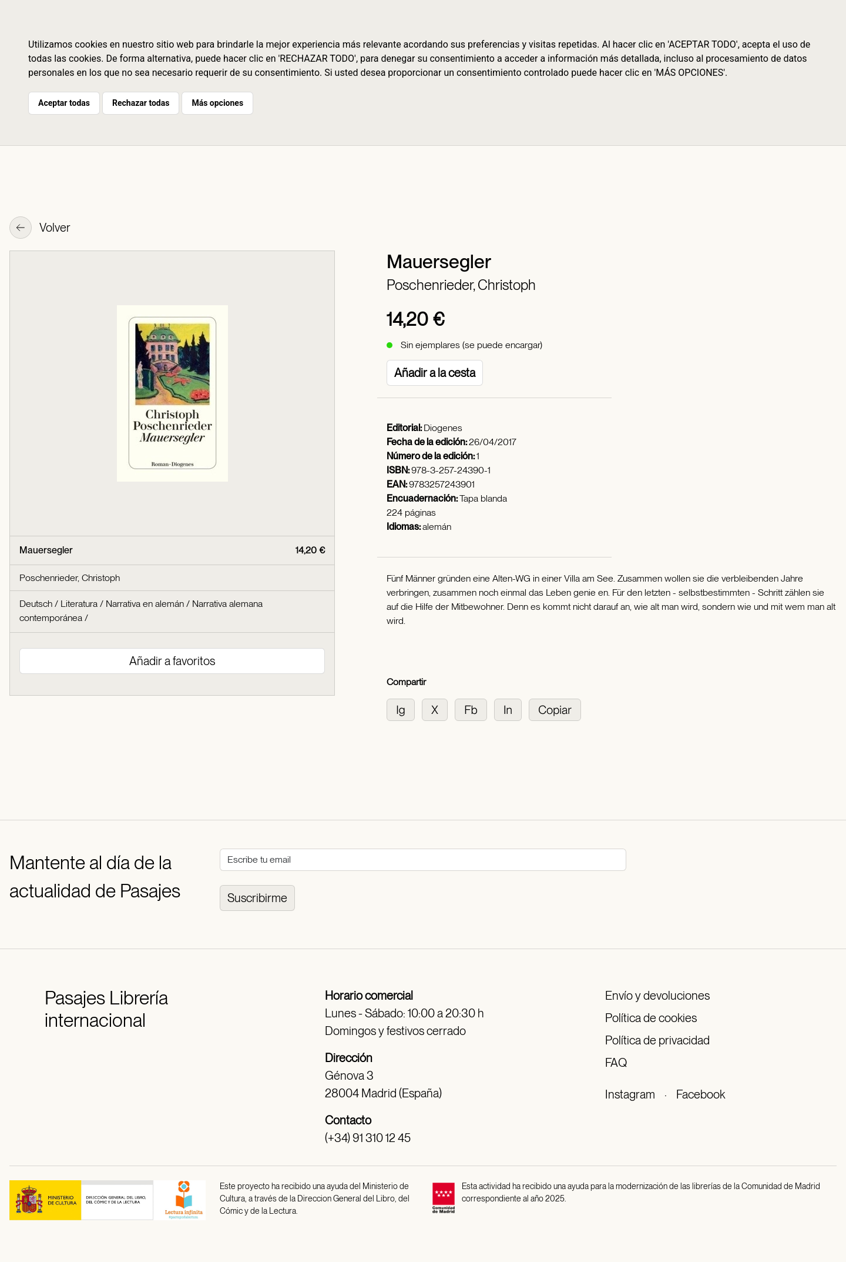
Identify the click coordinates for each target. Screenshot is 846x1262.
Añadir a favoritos (172, 661)
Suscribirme (257, 898)
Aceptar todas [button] (64, 103)
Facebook (700, 1094)
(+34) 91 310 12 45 (368, 1138)
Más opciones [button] (217, 103)
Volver (39, 228)
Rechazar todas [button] (140, 103)
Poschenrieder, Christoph (461, 284)
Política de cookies (651, 1018)
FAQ (616, 1063)
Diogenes (443, 427)
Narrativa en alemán (145, 603)
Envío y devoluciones (657, 996)
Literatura (79, 603)
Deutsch (35, 603)
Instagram (630, 1094)
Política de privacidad (657, 1040)
